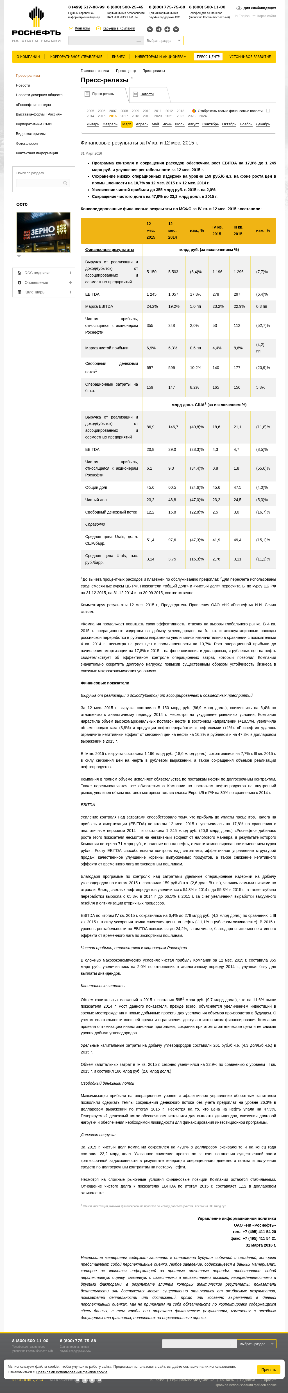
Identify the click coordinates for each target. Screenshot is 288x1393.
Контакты (82, 28)
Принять (268, 1369)
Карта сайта (266, 16)
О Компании (28, 57)
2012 (169, 111)
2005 (90, 111)
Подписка (247, 1380)
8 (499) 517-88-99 (86, 7)
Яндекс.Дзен (167, 29)
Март (126, 124)
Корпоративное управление (76, 57)
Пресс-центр (208, 57)
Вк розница (176, 29)
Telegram (159, 29)
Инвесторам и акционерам (161, 57)
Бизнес (118, 57)
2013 (180, 111)
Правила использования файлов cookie (246, 1385)
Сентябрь (210, 124)
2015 (102, 116)
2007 (113, 111)
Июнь (167, 124)
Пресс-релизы (28, 75)
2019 (147, 116)
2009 (135, 111)
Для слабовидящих (260, 8)
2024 (203, 116)
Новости (23, 85)
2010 (147, 111)
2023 (192, 116)
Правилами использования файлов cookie (71, 1372)
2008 (124, 111)
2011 (158, 111)
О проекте (269, 1380)
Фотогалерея (27, 143)
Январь (93, 124)
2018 (135, 116)
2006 (102, 111)
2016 (113, 116)
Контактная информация (37, 153)
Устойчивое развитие (250, 57)
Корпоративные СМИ (34, 124)
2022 (180, 116)
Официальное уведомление (192, 1380)
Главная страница (95, 71)
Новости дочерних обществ (39, 95)
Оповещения (36, 282)
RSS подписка (38, 273)
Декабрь (263, 124)
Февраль (110, 124)
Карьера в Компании (119, 28)
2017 (124, 116)
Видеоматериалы (31, 134)
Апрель (142, 124)
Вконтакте (150, 29)
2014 (90, 116)
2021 (169, 116)
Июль (179, 124)
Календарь (35, 292)
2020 (158, 116)
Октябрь (229, 124)
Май (155, 124)
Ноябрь (246, 124)
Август (193, 124)
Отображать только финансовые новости (230, 111)
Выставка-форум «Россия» (39, 114)
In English (242, 16)
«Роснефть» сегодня (33, 105)
